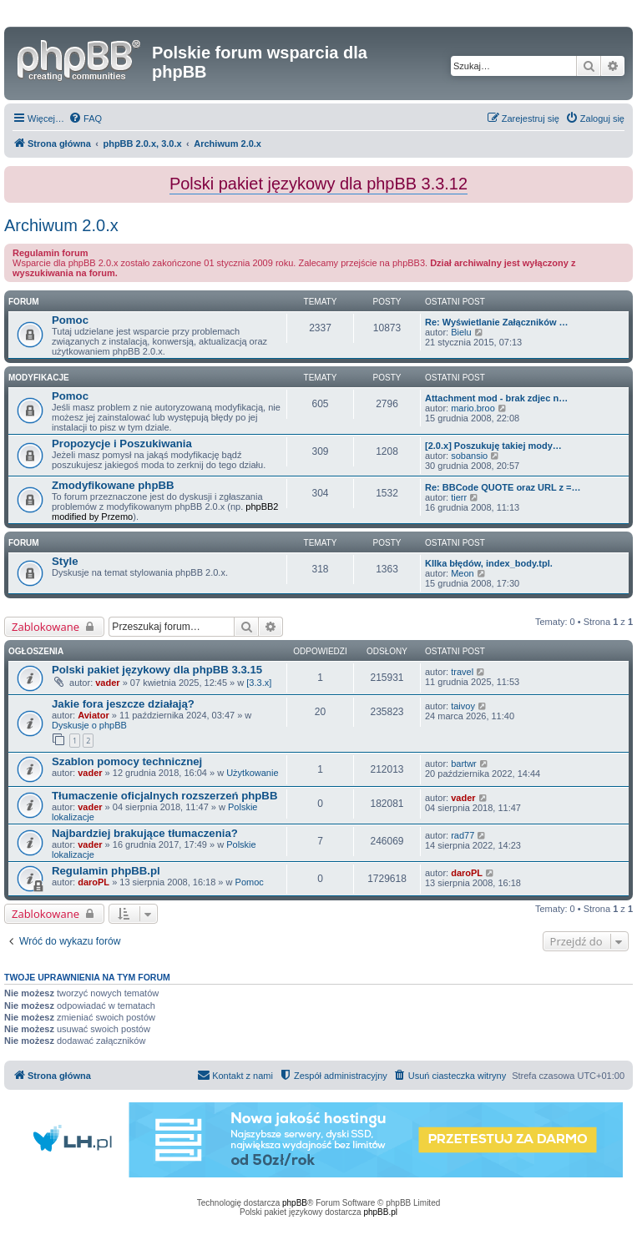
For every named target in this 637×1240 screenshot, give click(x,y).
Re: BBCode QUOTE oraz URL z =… (503, 487)
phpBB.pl (380, 1212)
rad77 (462, 835)
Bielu (461, 332)
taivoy (463, 706)
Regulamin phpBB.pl (106, 870)
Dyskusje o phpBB (89, 725)
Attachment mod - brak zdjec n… (496, 398)
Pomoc (70, 320)
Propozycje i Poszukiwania (122, 443)
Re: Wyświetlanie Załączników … (497, 322)
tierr (459, 497)
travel (462, 672)
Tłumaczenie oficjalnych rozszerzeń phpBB (164, 795)
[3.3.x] (258, 683)
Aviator (93, 715)
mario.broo (473, 408)
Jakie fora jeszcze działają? (123, 704)
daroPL (93, 882)
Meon (462, 573)
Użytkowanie (252, 773)
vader (107, 683)
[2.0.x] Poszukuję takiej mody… (493, 446)
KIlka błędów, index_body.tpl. (489, 563)
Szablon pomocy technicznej (127, 761)
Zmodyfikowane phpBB (113, 485)
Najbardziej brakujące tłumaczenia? (145, 833)
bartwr (464, 764)
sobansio (469, 456)
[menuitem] (85, 118)
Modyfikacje (38, 377)
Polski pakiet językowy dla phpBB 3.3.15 (157, 669)
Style (65, 561)
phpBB (294, 1202)
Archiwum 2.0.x (61, 225)
